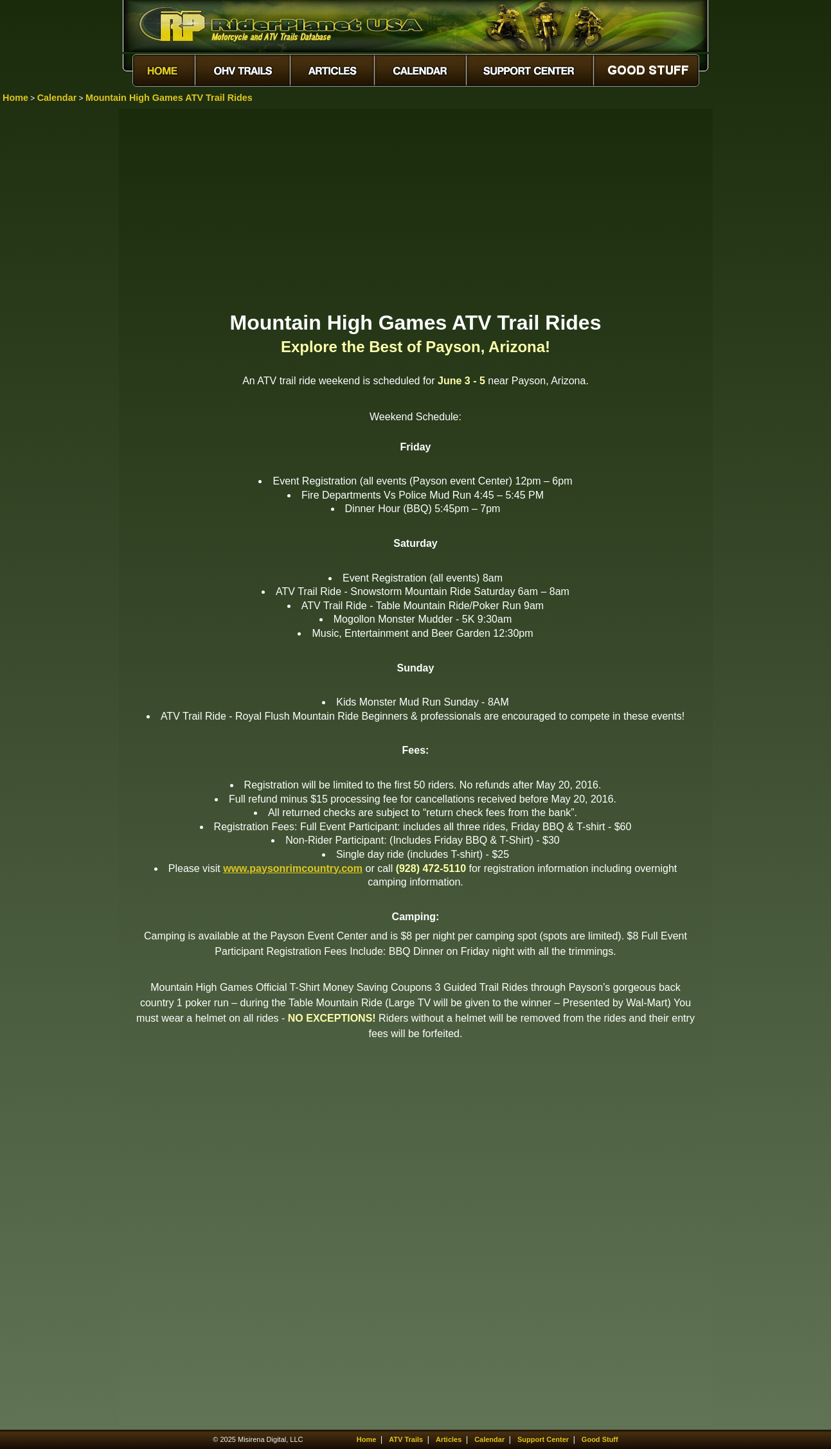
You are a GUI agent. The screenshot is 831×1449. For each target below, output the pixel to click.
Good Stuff (600, 1439)
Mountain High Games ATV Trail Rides (169, 98)
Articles (448, 1439)
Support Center (543, 1439)
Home (15, 98)
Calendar (57, 98)
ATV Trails (406, 1439)
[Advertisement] (416, 209)
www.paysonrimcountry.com (292, 868)
